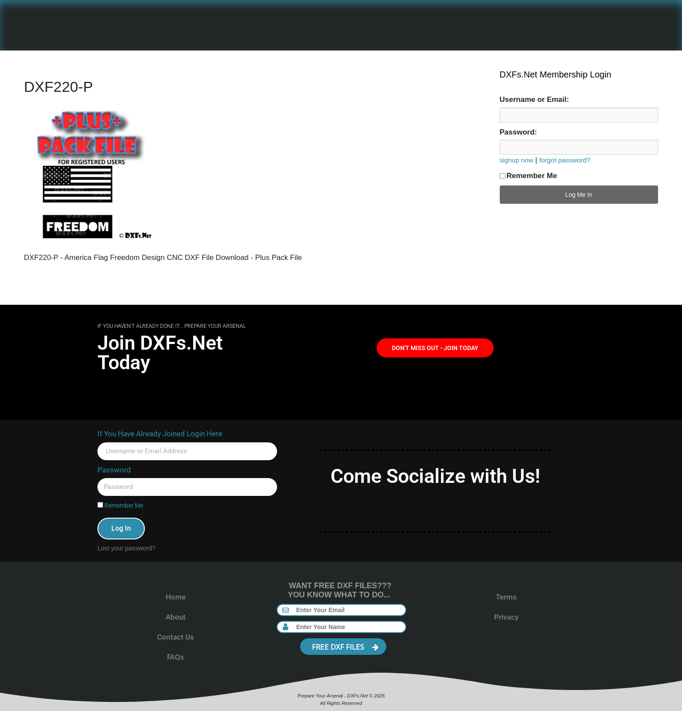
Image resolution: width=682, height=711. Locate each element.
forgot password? (564, 160)
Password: (518, 132)
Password (114, 469)
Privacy (506, 617)
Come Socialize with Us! (435, 476)
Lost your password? (126, 548)
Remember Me (528, 176)
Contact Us (175, 637)
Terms (506, 597)
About (176, 617)
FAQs (175, 657)
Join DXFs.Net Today (160, 352)
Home (176, 597)
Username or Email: (534, 99)
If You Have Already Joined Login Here (159, 433)
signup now (516, 160)
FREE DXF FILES (345, 647)
